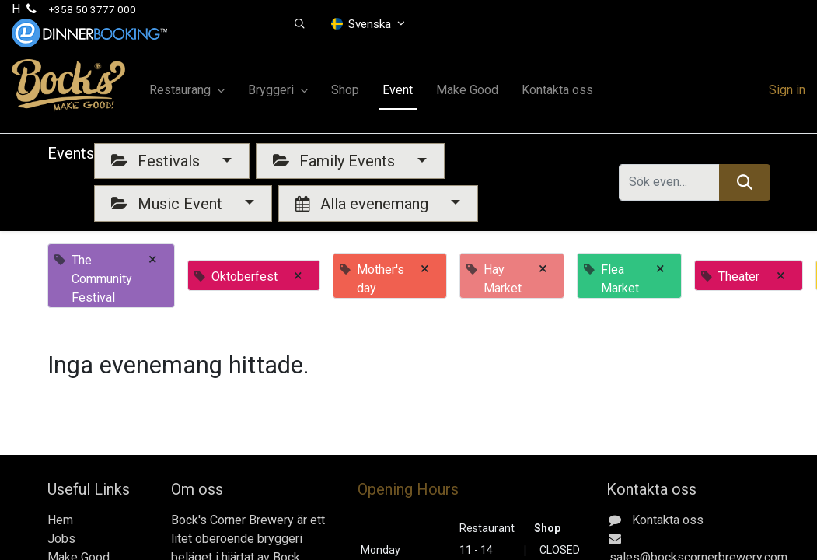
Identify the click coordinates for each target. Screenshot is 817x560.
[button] (300, 24)
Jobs (61, 538)
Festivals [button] (157, 161)
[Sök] (744, 182)
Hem (60, 520)
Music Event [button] (168, 203)
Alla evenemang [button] (363, 203)
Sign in (787, 89)
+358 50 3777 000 (92, 9)
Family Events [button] (336, 161)
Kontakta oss (668, 520)
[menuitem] (345, 90)
